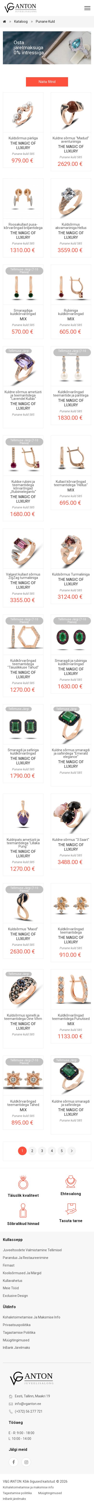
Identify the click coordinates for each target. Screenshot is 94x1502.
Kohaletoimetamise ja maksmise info (31, 1317)
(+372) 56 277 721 (29, 1411)
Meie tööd (11, 1288)
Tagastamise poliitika (19, 1332)
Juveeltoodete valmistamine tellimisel (32, 1250)
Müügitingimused (16, 1340)
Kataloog (21, 21)
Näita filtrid (47, 82)
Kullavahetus (12, 1281)
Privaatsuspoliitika (17, 1325)
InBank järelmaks (16, 1348)
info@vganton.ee (28, 1404)
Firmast (8, 1265)
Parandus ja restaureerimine (25, 1258)
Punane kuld (45, 21)
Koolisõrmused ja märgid (22, 1273)
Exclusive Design (15, 1296)
